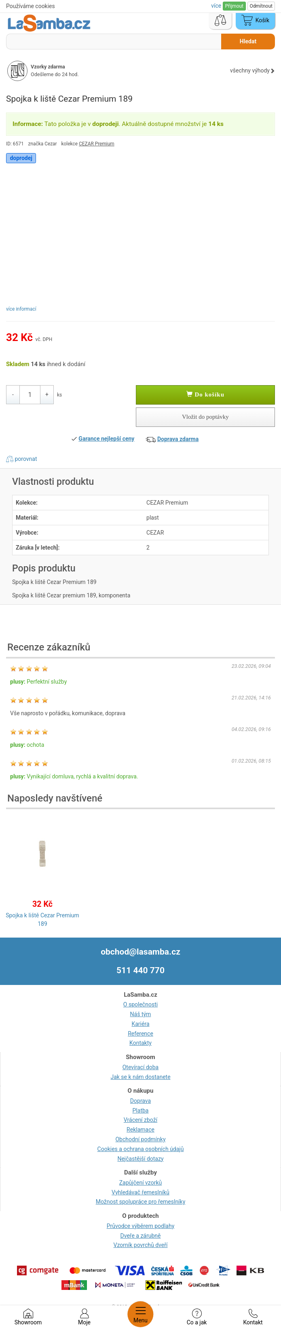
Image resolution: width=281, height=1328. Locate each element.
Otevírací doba (141, 1067)
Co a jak (197, 1317)
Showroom (28, 1317)
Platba (141, 1110)
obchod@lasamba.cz (140, 952)
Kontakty (140, 1043)
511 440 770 (140, 970)
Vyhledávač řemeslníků (140, 1192)
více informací (21, 309)
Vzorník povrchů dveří (141, 1245)
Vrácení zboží (140, 1120)
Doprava (140, 1101)
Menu (140, 1314)
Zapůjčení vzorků (140, 1182)
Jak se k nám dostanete (140, 1077)
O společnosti (140, 1004)
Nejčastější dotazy (140, 1158)
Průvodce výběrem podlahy (141, 1226)
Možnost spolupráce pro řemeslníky (141, 1201)
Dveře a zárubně (140, 1235)
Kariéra (140, 1024)
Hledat (248, 41)
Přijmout (234, 6)
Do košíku (205, 394)
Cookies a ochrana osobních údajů (140, 1149)
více (216, 5)
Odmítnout (261, 6)
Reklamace (140, 1129)
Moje (84, 1317)
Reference (140, 1033)
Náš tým (140, 1014)
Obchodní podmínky (140, 1139)
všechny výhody (252, 70)
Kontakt (252, 1317)
